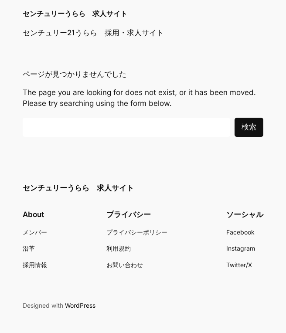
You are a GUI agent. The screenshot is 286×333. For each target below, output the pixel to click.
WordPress (80, 305)
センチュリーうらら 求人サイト (75, 14)
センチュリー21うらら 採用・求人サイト (93, 32)
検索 (249, 126)
